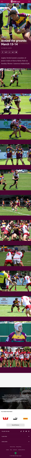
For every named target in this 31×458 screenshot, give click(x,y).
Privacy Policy (18, 446)
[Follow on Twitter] (26, 431)
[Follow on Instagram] (28, 431)
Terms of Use (12, 446)
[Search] (29, 1)
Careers (7, 449)
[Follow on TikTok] (21, 431)
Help (11, 449)
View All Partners (15, 425)
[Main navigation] (2, 1)
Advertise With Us (21, 449)
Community (4, 37)
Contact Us (15, 449)
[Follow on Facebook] (23, 431)
